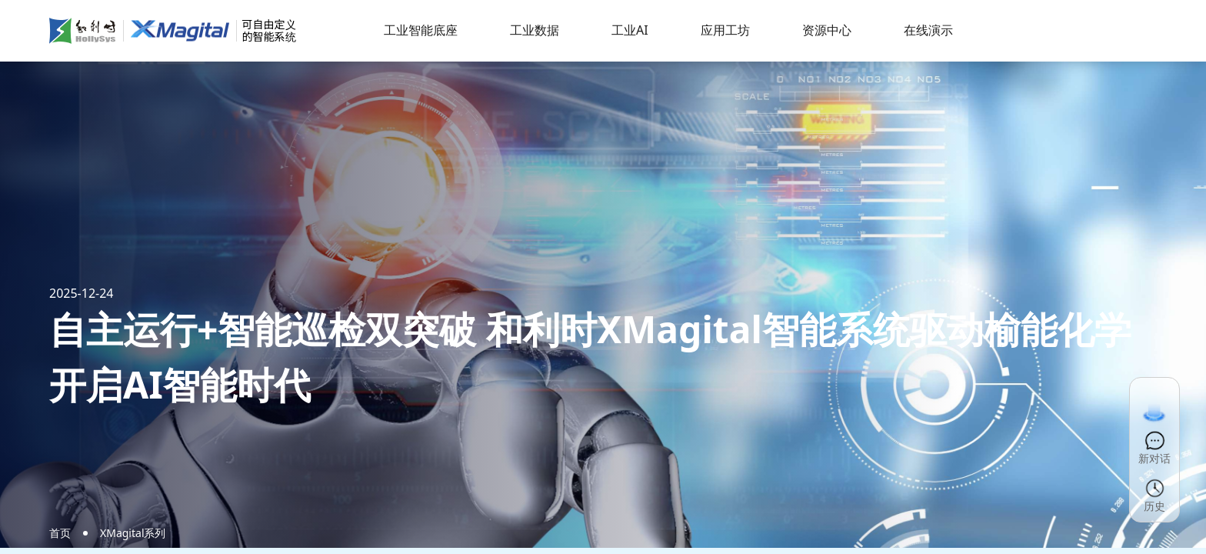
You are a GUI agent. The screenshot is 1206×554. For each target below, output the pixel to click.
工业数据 (534, 30)
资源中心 (826, 30)
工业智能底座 (421, 30)
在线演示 (928, 30)
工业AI (629, 30)
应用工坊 (725, 30)
